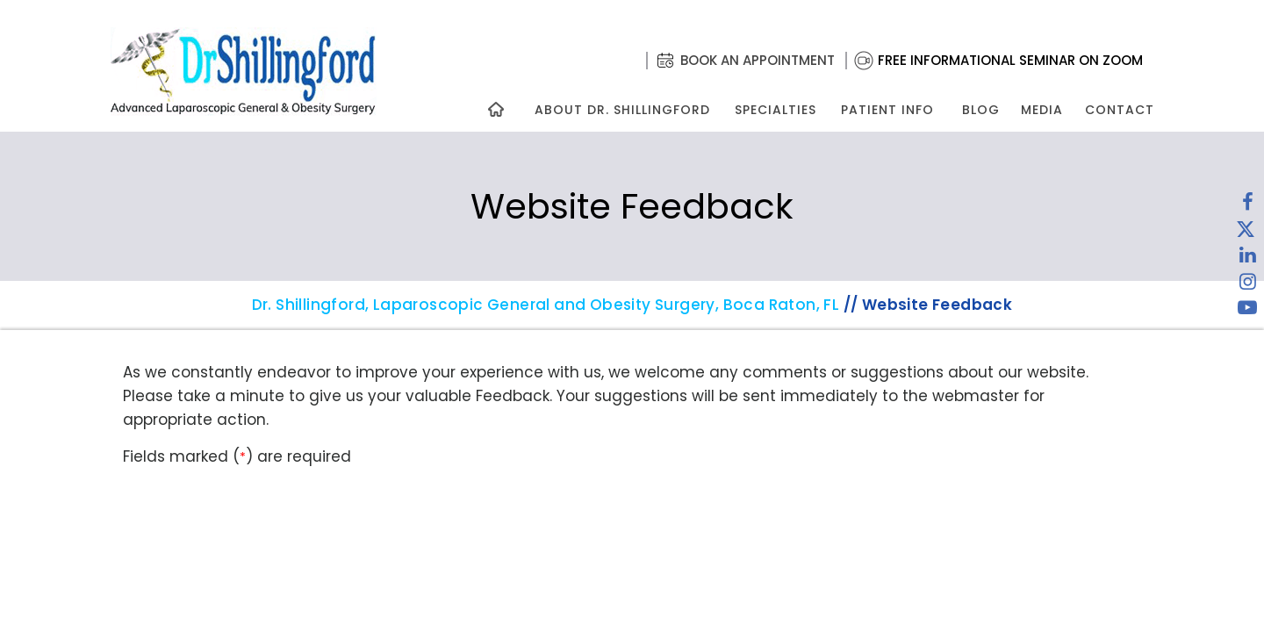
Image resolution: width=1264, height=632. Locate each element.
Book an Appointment (757, 60)
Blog (981, 109)
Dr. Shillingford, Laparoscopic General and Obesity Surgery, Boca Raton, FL (546, 304)
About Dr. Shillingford (622, 109)
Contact (1119, 109)
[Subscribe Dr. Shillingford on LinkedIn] (1247, 259)
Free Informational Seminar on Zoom (1010, 60)
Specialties (775, 109)
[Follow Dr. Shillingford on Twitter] (1245, 232)
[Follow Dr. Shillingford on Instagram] (1247, 285)
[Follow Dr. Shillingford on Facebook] (1247, 206)
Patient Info (887, 109)
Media (1042, 109)
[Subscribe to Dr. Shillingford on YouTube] (1247, 311)
